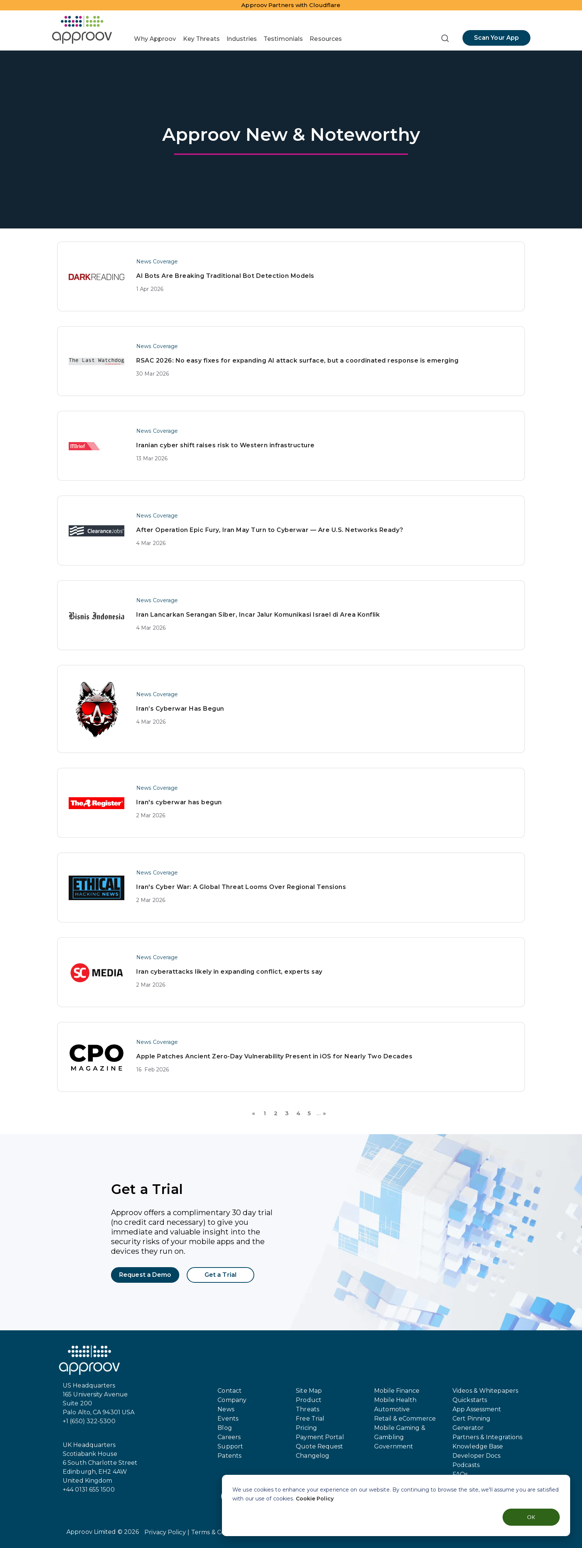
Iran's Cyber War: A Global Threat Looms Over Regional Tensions (241, 886)
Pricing (306, 1427)
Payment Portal (320, 1437)
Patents (229, 1455)
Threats (307, 1409)
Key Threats (201, 38)
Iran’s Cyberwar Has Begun (180, 708)
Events (228, 1418)
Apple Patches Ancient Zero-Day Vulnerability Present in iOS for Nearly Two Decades (274, 1056)
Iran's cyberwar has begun (179, 802)
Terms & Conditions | (221, 1532)
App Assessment (476, 1409)
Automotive (392, 1409)
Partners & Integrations (487, 1437)
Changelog (312, 1455)
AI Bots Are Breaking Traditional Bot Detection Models (225, 275)
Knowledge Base (477, 1446)
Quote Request (319, 1446)
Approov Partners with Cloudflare (290, 5)
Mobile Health (395, 1399)
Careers (229, 1437)
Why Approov (155, 38)
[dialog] (396, 1505)
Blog (225, 1427)
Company (232, 1399)
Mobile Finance (396, 1390)
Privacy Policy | (166, 1532)
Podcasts (466, 1465)
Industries (241, 38)
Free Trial (310, 1418)
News (226, 1409)
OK (531, 1517)
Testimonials (283, 38)
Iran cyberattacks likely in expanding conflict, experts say (229, 971)
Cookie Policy (315, 1498)
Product (308, 1399)
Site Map (309, 1390)
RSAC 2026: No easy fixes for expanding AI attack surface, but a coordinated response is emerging (297, 360)
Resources (326, 38)
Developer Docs (476, 1455)
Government (393, 1446)
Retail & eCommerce (405, 1418)
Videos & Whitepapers (485, 1390)
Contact (230, 1390)
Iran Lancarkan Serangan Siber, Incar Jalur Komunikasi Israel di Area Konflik (258, 614)
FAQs (460, 1474)
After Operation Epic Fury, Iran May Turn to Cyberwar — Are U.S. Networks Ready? (269, 529)
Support (230, 1446)
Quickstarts (469, 1399)
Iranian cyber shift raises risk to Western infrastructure (225, 445)
